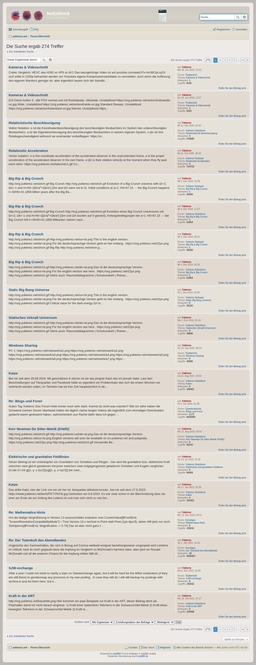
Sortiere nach (82, 622)
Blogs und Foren (194, 411)
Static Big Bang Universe (198, 300)
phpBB (116, 653)
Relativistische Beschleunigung (201, 133)
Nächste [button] (247, 60)
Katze (189, 383)
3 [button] (225, 60)
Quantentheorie (193, 409)
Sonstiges (190, 520)
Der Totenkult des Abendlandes (201, 550)
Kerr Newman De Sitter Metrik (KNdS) (205, 439)
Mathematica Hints (195, 523)
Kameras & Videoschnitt (198, 77)
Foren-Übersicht (40, 647)
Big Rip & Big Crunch (196, 189)
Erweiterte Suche (244, 17)
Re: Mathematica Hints (27, 512)
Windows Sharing (195, 356)
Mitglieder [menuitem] (165, 647)
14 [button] (242, 60)
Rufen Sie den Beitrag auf (231, 88)
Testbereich (191, 75)
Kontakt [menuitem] (133, 647)
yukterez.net (20, 647)
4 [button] (229, 60)
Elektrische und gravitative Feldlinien (204, 467)
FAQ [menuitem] (36, 29)
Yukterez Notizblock (195, 130)
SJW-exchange (194, 578)
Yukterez (186, 67)
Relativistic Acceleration (198, 161)
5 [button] (234, 60)
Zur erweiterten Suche (21, 51)
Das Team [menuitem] (148, 647)
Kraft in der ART (194, 606)
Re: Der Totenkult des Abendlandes (37, 540)
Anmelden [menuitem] (241, 29)
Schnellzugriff (20, 29)
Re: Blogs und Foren (25, 401)
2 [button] (220, 60)
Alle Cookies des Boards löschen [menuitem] (195, 647)
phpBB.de (143, 656)
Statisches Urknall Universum (201, 328)
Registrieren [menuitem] (223, 29)
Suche (237, 17)
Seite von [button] (208, 60)
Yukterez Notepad (194, 158)
